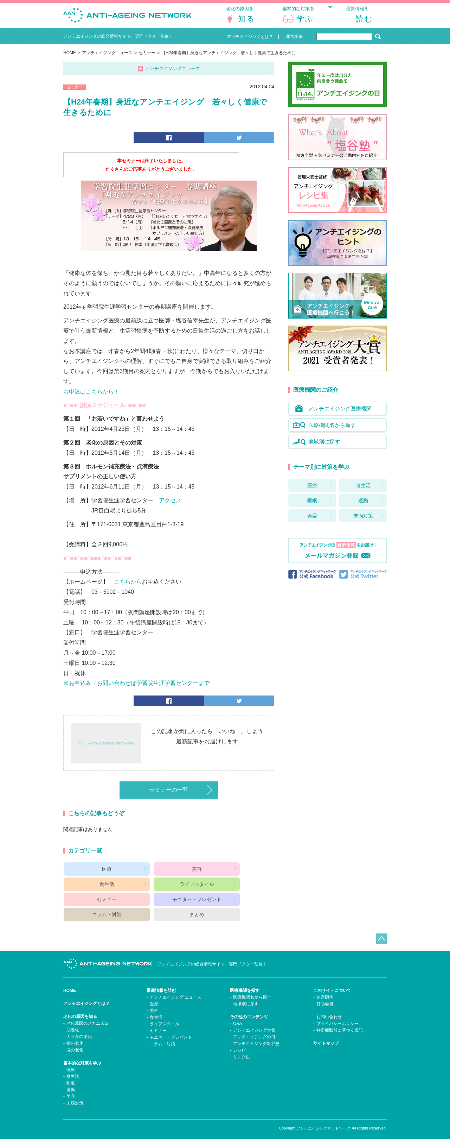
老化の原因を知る (80, 1011)
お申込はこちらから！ (91, 399)
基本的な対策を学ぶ (82, 1057)
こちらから (128, 589)
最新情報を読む (161, 985)
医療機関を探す (244, 985)
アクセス (170, 508)
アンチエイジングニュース (107, 58)
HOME (69, 58)
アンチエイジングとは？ (86, 998)
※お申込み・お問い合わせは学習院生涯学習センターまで (136, 691)
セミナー (147, 58)
